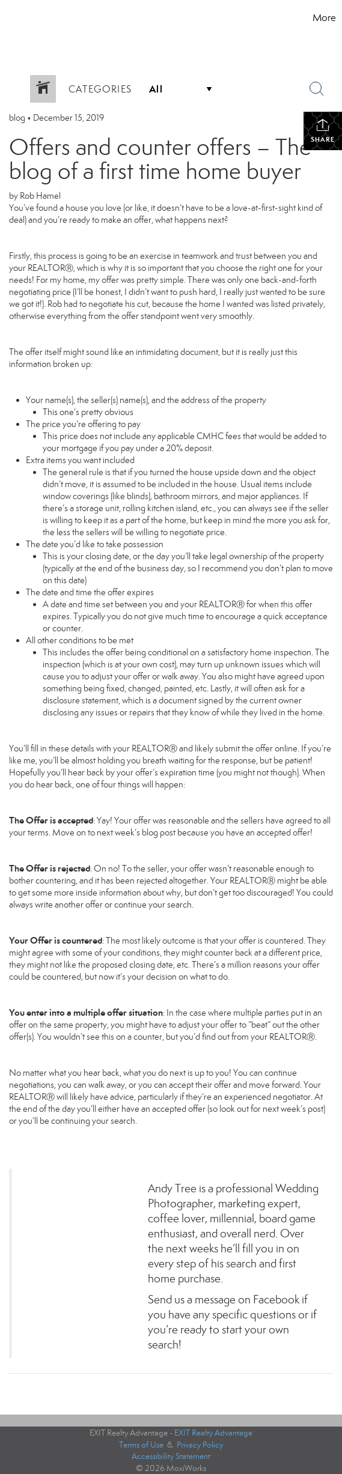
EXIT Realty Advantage (213, 1433)
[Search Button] (317, 89)
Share (323, 131)
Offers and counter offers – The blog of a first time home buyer (160, 159)
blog (17, 117)
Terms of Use (141, 1445)
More (324, 17)
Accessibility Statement (171, 1456)
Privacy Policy (200, 1445)
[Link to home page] (40, 18)
